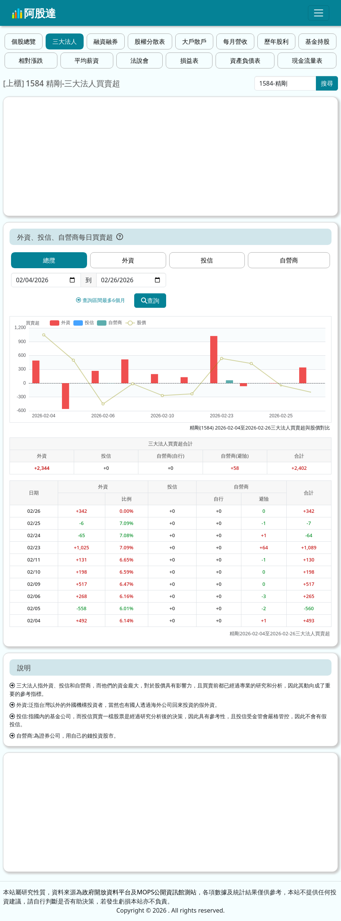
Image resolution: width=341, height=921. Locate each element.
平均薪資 (87, 60)
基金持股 (317, 41)
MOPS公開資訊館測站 (167, 892)
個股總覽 (23, 41)
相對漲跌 (31, 60)
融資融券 (106, 41)
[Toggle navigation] (318, 13)
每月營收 (235, 41)
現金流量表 (307, 60)
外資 (128, 260)
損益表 (189, 60)
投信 (207, 260)
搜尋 (327, 83)
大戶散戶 (194, 41)
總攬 (49, 260)
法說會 (139, 60)
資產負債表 (245, 60)
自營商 (289, 260)
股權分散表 (150, 41)
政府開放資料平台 (106, 892)
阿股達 (34, 13)
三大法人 (64, 41)
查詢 (150, 300)
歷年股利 (276, 41)
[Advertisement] (170, 156)
